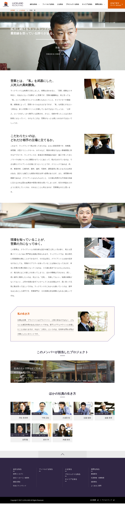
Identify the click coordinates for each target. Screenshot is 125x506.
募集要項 (94, 476)
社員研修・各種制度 (97, 480)
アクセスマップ (108, 502)
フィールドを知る (48, 4)
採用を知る (100, 4)
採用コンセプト (18, 476)
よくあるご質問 (96, 488)
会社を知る (35, 4)
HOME (12, 10)
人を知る (60, 4)
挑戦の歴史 (16, 484)
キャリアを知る (87, 4)
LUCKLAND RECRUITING (13, 4)
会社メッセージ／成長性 (21, 480)
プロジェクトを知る (72, 4)
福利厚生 (94, 484)
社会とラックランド (19, 488)
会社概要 (94, 502)
